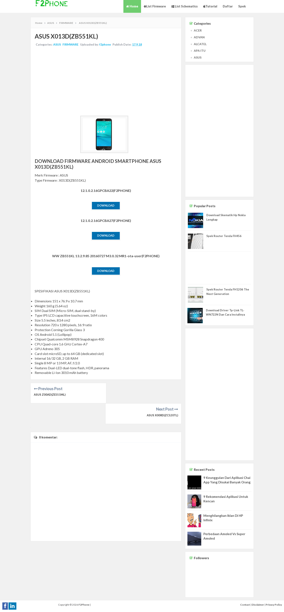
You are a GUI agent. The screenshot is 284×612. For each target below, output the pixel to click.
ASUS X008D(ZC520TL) (162, 394)
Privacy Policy (274, 604)
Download (105, 205)
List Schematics (184, 6)
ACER (198, 30)
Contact (245, 604)
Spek (242, 6)
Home (132, 6)
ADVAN (199, 37)
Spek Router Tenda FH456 (223, 236)
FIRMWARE (71, 44)
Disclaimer (258, 604)
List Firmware (155, 6)
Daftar (228, 6)
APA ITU (200, 50)
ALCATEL (200, 44)
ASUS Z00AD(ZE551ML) (50, 394)
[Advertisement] (106, 81)
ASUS (57, 44)
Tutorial (210, 6)
